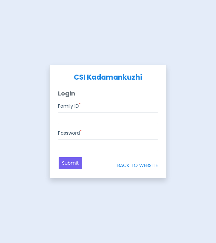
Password (70, 133)
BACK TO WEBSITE (137, 165)
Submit (70, 163)
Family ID (69, 106)
